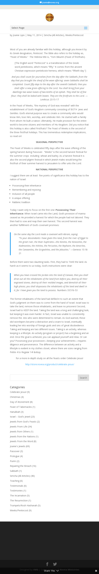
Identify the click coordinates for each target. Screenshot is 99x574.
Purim (13, 461)
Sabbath (14, 470)
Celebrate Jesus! (18, 391)
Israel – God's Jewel (20, 416)
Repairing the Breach (21, 465)
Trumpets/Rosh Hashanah (23, 505)
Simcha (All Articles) (54, 35)
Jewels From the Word (21, 441)
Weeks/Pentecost (74, 35)
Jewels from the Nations (22, 436)
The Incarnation (18, 495)
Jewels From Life (18, 426)
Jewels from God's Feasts (23, 421)
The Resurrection (19, 500)
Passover (15, 451)
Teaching (14, 480)
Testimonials (16, 485)
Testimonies (16, 490)
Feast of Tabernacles (21, 406)
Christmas (15, 396)
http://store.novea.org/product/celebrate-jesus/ (49, 364)
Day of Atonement (19, 401)
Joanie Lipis (19, 35)
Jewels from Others (20, 431)
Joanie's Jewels (17, 446)
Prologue (14, 456)
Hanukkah (15, 411)
